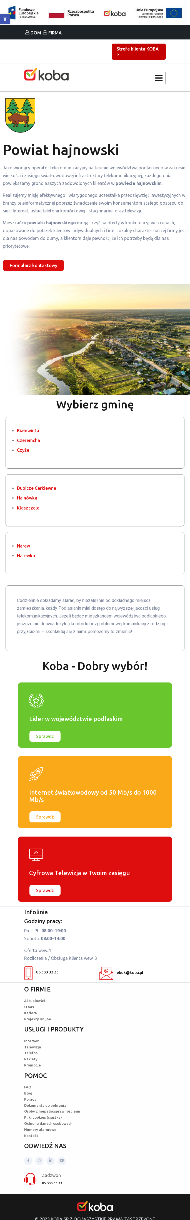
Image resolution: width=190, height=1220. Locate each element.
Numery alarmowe (40, 1129)
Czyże (23, 450)
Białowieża (28, 430)
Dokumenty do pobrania (45, 1105)
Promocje (32, 1065)
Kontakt (31, 1136)
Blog (28, 1093)
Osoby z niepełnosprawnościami (52, 1111)
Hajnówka (27, 497)
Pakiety (31, 1059)
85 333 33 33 (41, 973)
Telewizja (32, 1047)
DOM (33, 32)
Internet (31, 1041)
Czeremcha (28, 440)
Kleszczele (28, 507)
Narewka (26, 555)
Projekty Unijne (37, 1019)
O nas (29, 1007)
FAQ (27, 1087)
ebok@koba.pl (121, 973)
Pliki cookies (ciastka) (43, 1117)
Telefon (31, 1053)
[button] (5, 19)
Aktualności (34, 1001)
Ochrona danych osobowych (48, 1123)
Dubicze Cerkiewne (36, 488)
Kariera (30, 1013)
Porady (30, 1099)
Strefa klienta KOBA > (138, 51)
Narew (23, 545)
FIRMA (52, 32)
